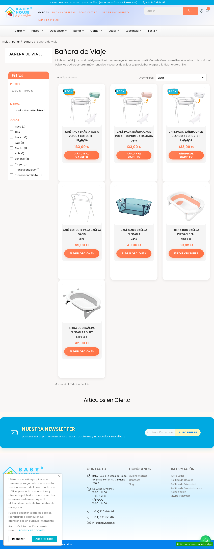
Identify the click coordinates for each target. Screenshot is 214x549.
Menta (21, 148)
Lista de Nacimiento (114, 12)
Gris (19, 132)
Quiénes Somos (138, 475)
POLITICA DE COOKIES (32, 530)
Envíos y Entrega (180, 496)
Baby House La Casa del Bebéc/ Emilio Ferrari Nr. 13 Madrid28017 (109, 479)
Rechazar (18, 539)
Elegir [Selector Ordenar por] (181, 78)
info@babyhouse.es (104, 523)
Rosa (20, 126)
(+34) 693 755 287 (103, 517)
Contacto (134, 480)
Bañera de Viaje (25, 54)
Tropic (21, 164)
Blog (131, 484)
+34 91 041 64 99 (153, 2)
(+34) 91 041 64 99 (103, 511)
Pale (19, 153)
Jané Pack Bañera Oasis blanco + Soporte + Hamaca (186, 136)
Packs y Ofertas (64, 12)
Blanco (21, 137)
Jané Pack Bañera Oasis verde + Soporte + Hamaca (81, 136)
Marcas (43, 12)
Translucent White (28, 175)
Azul (19, 142)
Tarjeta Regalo (49, 20)
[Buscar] (163, 11)
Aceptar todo (44, 539)
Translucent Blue (27, 169)
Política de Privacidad (183, 484)
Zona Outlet (88, 12)
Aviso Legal (177, 475)
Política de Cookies (182, 480)
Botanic (22, 158)
